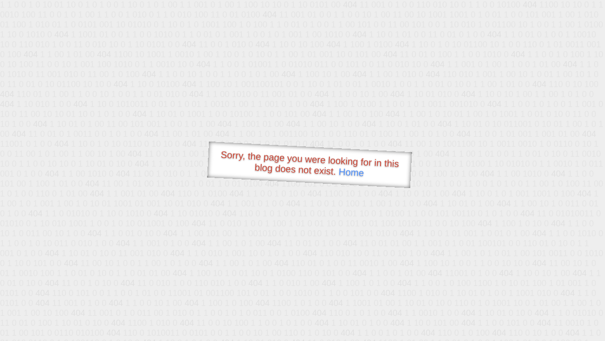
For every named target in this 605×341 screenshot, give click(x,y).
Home (351, 172)
